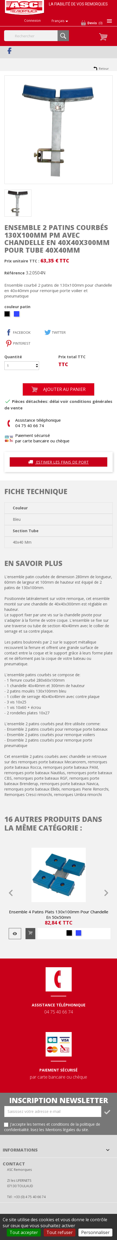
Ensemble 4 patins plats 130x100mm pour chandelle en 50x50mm (58, 914)
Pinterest (21, 343)
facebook (22, 332)
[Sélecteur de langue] (61, 21)
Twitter (59, 332)
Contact (14, 1164)
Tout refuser (59, 1232)
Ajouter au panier (58, 389)
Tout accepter (24, 1232)
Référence (14, 272)
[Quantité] (21, 365)
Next (106, 892)
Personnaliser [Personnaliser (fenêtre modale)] (95, 1232)
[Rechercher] (36, 35)
